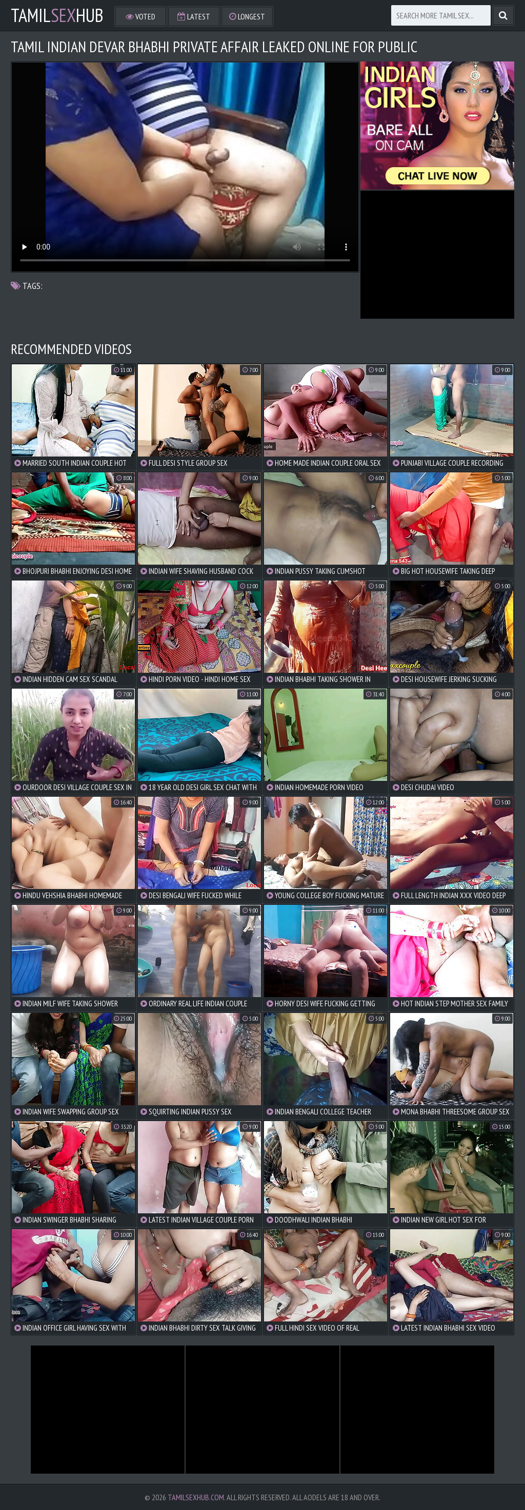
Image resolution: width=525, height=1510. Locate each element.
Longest (247, 16)
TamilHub (57, 15)
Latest (193, 16)
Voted (140, 16)
